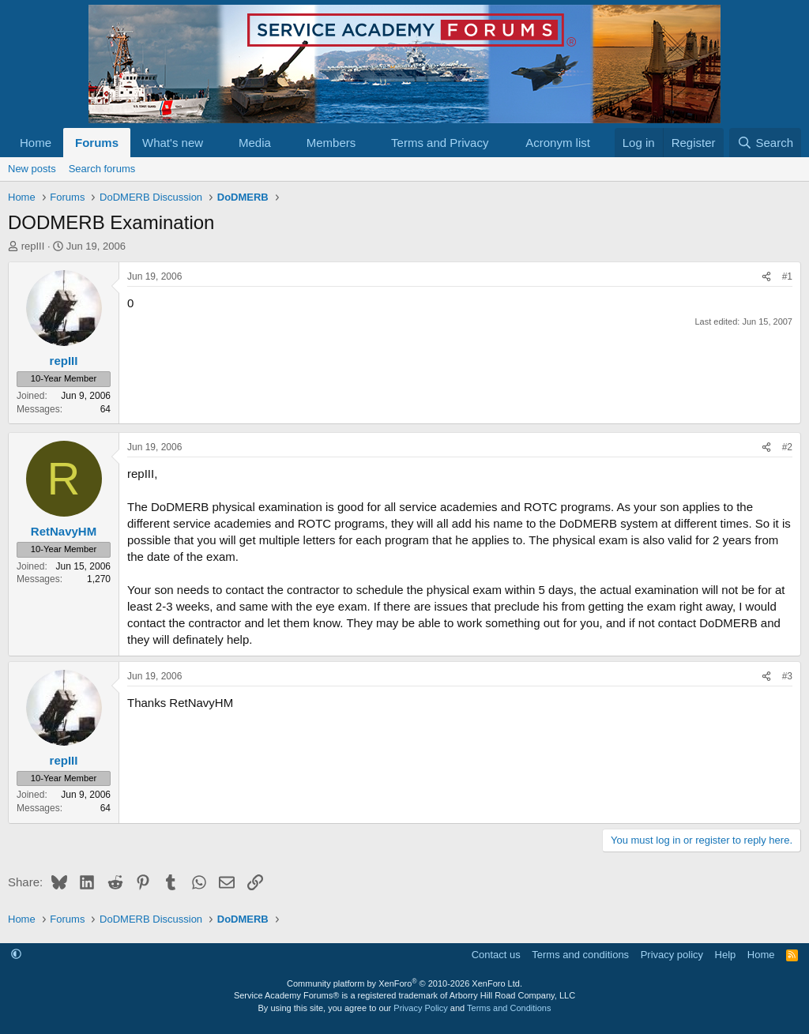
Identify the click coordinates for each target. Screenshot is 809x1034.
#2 (787, 447)
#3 (787, 676)
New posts (32, 169)
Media (255, 142)
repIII (33, 246)
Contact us (496, 955)
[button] (216, 142)
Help (725, 955)
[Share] (766, 277)
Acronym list (557, 142)
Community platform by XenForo (404, 983)
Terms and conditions (580, 955)
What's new (172, 142)
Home (35, 142)
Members (331, 142)
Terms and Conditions (509, 1008)
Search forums (102, 169)
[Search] (765, 142)
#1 (787, 276)
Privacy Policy (420, 1008)
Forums (97, 142)
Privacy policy (672, 955)
